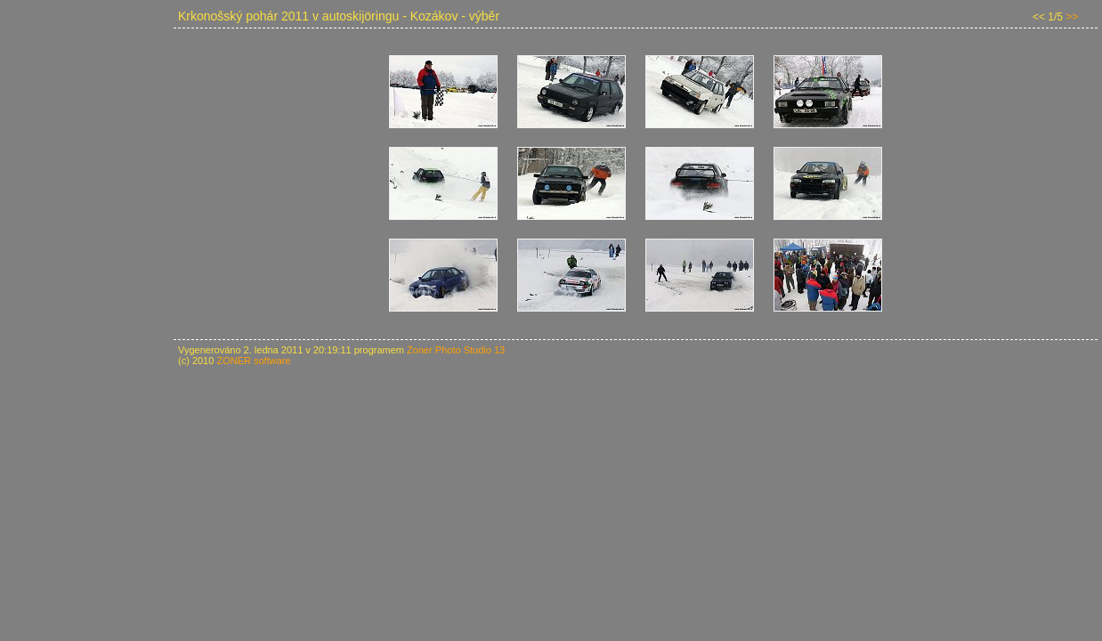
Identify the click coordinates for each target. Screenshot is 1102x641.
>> (1072, 17)
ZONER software (253, 360)
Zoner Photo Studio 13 (456, 350)
